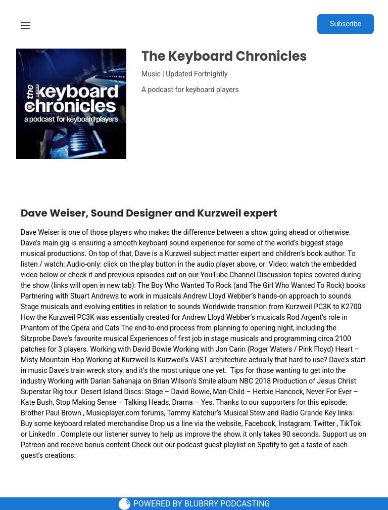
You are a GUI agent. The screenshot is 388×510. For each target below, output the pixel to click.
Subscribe (345, 24)
